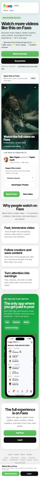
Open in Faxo (11, 194)
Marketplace (14, 460)
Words (35, 460)
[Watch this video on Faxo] (20, 117)
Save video (28, 194)
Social (6, 457)
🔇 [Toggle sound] (5, 87)
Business (32, 457)
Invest (16, 454)
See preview (20, 61)
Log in (11, 10)
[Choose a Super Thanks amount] (20, 178)
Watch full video (20, 54)
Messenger (15, 457)
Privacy (29, 454)
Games (29, 460)
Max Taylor (15, 157)
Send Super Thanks (20, 185)
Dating (24, 457)
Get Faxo (20, 433)
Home (5, 10)
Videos (4, 460)
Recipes (22, 460)
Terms (22, 454)
